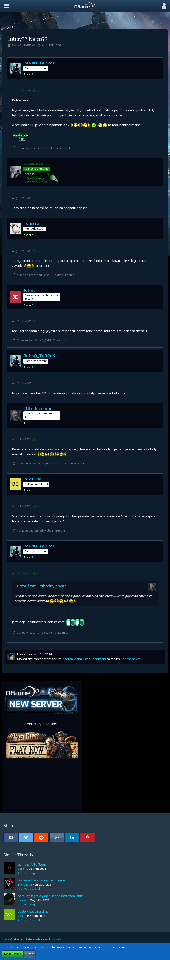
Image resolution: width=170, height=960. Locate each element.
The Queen (25, 884)
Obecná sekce (131, 659)
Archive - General (29, 888)
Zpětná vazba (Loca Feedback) (84, 659)
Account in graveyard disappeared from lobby (50, 896)
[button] (6, 6)
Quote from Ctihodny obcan (40, 585)
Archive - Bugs (27, 873)
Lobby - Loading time (33, 911)
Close (29, 953)
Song (21, 868)
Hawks (22, 900)
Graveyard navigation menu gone (42, 880)
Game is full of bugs (32, 864)
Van (20, 916)
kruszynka (24, 654)
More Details (12, 953)
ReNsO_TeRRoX (23, 45)
